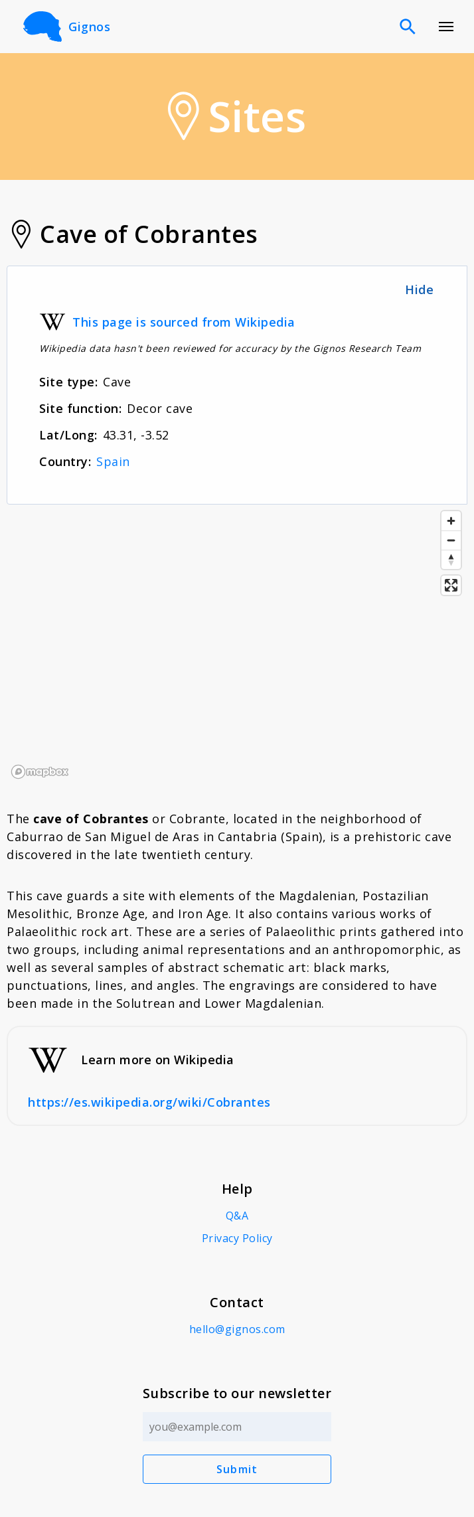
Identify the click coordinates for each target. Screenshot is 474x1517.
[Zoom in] (451, 520)
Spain (113, 461)
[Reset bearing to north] (451, 559)
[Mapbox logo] (40, 771)
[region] (237, 644)
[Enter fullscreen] (451, 585)
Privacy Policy (237, 1238)
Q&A (237, 1215)
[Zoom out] (451, 540)
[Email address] (237, 1426)
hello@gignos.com (237, 1329)
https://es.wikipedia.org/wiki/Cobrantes (149, 1102)
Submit (237, 1469)
